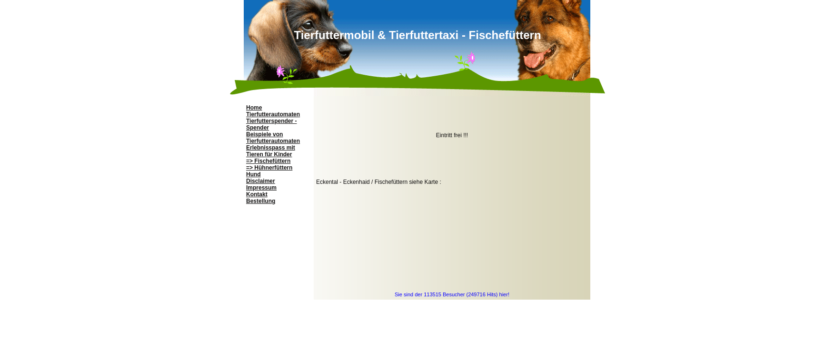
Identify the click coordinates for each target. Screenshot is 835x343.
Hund (253, 174)
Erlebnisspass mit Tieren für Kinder (270, 151)
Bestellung (260, 201)
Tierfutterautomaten (273, 114)
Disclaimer (260, 181)
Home (254, 107)
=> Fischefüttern (268, 161)
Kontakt (257, 194)
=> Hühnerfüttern (269, 167)
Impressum (261, 187)
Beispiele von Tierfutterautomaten (273, 137)
